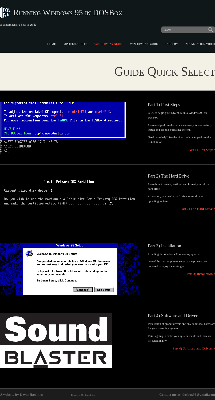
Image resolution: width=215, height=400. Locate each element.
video (181, 137)
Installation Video (200, 44)
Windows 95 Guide (108, 44)
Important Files (75, 44)
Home (51, 44)
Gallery (171, 44)
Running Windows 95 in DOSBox (67, 12)
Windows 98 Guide (144, 44)
